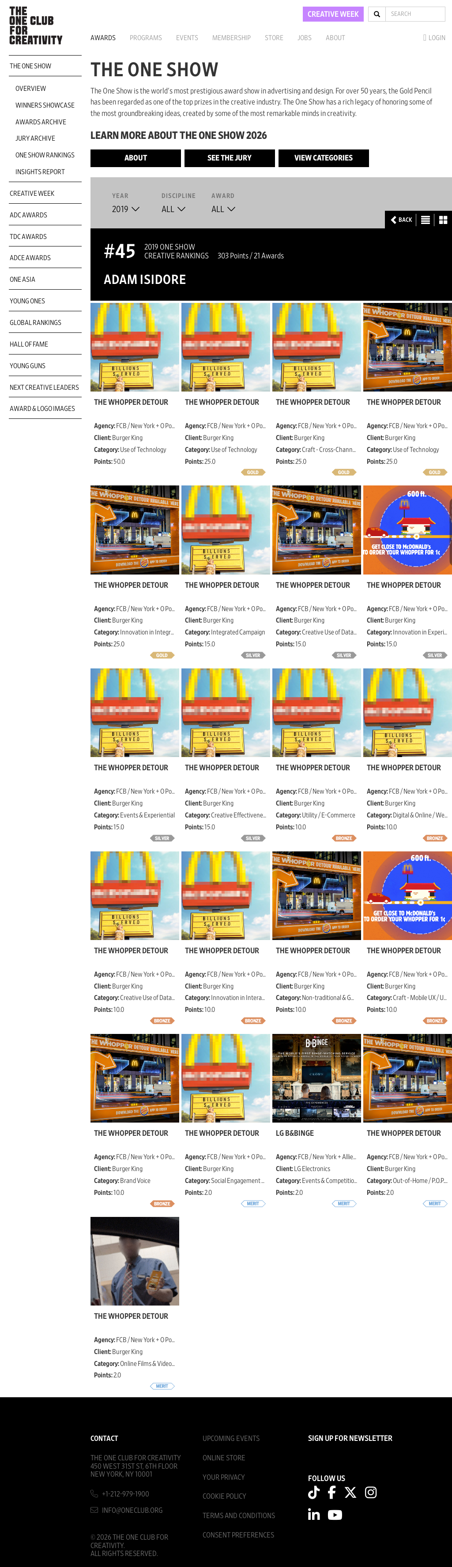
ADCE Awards (30, 257)
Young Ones (27, 301)
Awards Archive (40, 122)
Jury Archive (35, 138)
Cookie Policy (224, 1496)
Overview (30, 88)
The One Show (30, 66)
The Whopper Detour (131, 403)
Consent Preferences (238, 1535)
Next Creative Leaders (44, 387)
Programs (146, 37)
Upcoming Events (231, 1438)
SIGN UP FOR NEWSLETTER (350, 1439)
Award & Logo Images (42, 408)
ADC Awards (28, 215)
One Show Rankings (45, 155)
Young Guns (27, 365)
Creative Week (32, 193)
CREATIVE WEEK (333, 15)
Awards (103, 37)
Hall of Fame (29, 344)
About (335, 37)
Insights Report (40, 171)
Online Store (224, 1458)
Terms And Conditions (239, 1515)
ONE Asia (22, 279)
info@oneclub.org (132, 1510)
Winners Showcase (45, 105)
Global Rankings (35, 322)
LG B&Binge (295, 1134)
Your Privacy (224, 1477)
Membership (231, 37)
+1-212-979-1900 (125, 1494)
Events (187, 37)
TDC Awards (28, 236)
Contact (104, 1438)
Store (274, 37)
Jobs (305, 37)
